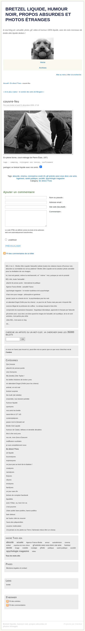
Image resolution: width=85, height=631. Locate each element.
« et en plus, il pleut (10, 92)
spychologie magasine (55, 178)
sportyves (9, 406)
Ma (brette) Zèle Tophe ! (15, 376)
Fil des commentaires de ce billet (20, 253)
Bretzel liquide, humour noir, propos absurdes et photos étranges (38, 14)
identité (9, 548)
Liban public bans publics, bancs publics (21, 510)
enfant (8, 545)
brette (8, 585)
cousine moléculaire (13, 526)
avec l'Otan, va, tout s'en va (16, 503)
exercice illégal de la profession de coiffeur (20, 306)
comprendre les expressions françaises (19, 310)
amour (47, 542)
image (17, 548)
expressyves (11, 460)
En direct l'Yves (15, 83)
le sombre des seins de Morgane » (31, 92)
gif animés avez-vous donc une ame (61, 176)
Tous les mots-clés (13, 556)
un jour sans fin (12, 491)
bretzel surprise (12, 391)
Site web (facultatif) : (57, 207)
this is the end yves (13, 433)
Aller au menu (61, 75)
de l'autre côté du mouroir (15, 518)
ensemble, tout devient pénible (17, 399)
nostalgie (34, 548)
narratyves (10, 472)
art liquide (10, 453)
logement (20, 178)
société (42, 178)
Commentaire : (55, 211)
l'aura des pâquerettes (14, 522)
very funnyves (11, 372)
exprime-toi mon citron (22, 545)
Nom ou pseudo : (56, 197)
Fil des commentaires (17, 605)
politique (51, 548)
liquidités (9, 499)
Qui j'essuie (10, 364)
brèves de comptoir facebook (17, 495)
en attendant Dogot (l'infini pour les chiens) (20, 302)
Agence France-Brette (13, 287)
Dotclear (78, 624)
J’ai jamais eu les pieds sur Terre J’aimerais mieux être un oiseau (30, 530)
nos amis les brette (13, 410)
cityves (8, 480)
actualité (20, 542)
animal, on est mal (13, 387)
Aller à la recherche (74, 75)
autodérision (57, 542)
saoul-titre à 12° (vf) (13, 414)
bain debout (10, 514)
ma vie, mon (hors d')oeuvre (16, 437)
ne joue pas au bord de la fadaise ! (19, 464)
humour (67, 545)
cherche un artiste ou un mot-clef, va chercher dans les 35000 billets (40, 333)
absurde (16, 176)
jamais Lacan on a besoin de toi (17, 298)
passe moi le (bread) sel (15, 422)
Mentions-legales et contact (16, 568)
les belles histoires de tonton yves (19, 380)
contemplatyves (12, 418)
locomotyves (11, 457)
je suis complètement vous (16, 445)
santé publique (31, 178)
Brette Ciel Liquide (13, 426)
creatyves (9, 468)
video (8, 320)
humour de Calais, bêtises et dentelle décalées (24, 430)
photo (42, 548)
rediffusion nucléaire (13, 441)
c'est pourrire (11, 507)
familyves (9, 487)
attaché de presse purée (14, 283)
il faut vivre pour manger (14, 294)
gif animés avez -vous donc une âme (18, 314)
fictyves (9, 476)
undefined (12, 240)
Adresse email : (55, 202)
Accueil (5, 83)
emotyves (9, 484)
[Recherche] (13, 339)
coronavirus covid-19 (36, 176)
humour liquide (11, 403)
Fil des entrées (14, 601)
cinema (24, 176)
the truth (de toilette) (13, 395)
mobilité (25, 548)
